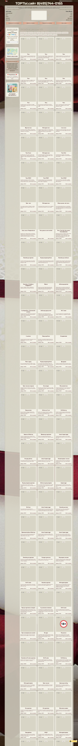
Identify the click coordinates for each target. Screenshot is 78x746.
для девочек (9, 64)
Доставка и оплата (69, 19)
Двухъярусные (53, 32)
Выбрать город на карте (12, 56)
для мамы (16, 67)
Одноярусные (47, 32)
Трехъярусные (58, 32)
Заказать (28, 38)
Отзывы (7, 16)
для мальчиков (9, 63)
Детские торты (30, 32)
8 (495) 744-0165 (12, 33)
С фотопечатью (34, 35)
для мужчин (9, 66)
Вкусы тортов (70, 18)
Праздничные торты (23, 32)
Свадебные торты (37, 32)
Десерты (42, 32)
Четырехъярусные (65, 32)
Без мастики (22, 35)
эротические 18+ (12, 70)
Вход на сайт (8, 19)
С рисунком (45, 35)
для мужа (12, 66)
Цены (7, 14)
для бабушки (10, 68)
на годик (13, 63)
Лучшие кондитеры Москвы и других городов (31, 7)
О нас (71, 13)
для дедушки (15, 68)
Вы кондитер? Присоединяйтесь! (12, 94)
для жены (12, 67)
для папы (16, 66)
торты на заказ (20, 7)
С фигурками (50, 35)
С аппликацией (40, 35)
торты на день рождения (12, 61)
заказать (31, 8)
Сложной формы (27, 35)
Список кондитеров (9, 13)
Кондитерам (8, 18)
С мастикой (55, 35)
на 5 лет (16, 63)
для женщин (9, 67)
